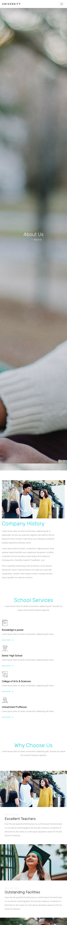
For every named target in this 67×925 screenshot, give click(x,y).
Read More (7, 644)
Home (27, 239)
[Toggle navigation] (61, 4)
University (11, 4)
